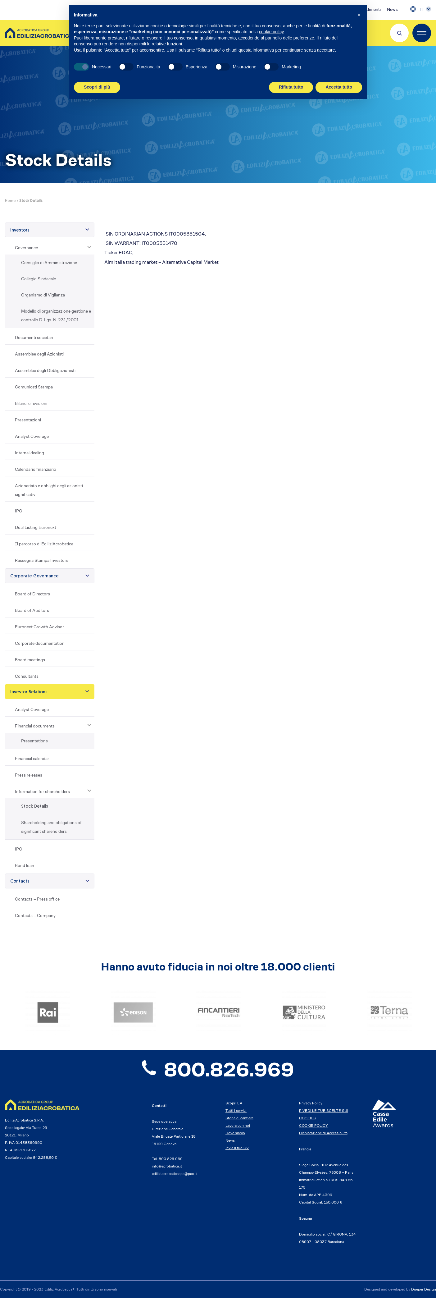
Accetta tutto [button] (338, 87)
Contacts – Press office (37, 899)
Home (10, 201)
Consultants (27, 676)
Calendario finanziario (35, 469)
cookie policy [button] (271, 31)
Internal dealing (29, 453)
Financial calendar (32, 758)
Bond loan (24, 865)
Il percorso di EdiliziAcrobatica (44, 544)
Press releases (28, 775)
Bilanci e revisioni (31, 403)
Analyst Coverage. (32, 709)
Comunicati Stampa (34, 387)
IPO (18, 511)
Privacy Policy (310, 1103)
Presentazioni (28, 420)
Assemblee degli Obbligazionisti (45, 370)
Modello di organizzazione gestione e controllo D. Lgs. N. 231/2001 (56, 315)
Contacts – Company (35, 915)
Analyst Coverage (32, 436)
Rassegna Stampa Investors (41, 560)
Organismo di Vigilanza (43, 295)
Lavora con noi (237, 1125)
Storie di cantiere (239, 1118)
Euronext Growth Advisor (39, 627)
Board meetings (30, 660)
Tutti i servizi (236, 1110)
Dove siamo (235, 1133)
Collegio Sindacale (38, 279)
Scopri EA (233, 1103)
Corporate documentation (40, 643)
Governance (26, 247)
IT (422, 9)
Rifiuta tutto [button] (291, 87)
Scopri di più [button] (97, 87)
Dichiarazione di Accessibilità (323, 1133)
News (392, 9)
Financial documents (35, 726)
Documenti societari (34, 337)
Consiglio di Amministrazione (49, 262)
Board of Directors (32, 594)
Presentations (34, 741)
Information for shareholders (42, 791)
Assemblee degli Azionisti (39, 354)
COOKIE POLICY (313, 1125)
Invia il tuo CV (237, 1147)
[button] (359, 15)
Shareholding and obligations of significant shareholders (51, 827)
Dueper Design (423, 1289)
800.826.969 (218, 1069)
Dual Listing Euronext (35, 527)
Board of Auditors (32, 610)
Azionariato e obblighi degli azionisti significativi (49, 490)
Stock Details (34, 806)
